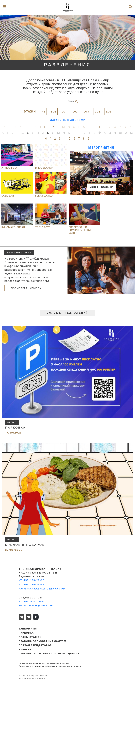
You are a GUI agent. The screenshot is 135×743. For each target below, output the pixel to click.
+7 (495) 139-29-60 (32, 580)
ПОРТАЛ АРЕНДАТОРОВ (35, 645)
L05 (108, 111)
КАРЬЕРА (25, 649)
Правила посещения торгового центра (49, 653)
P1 (43, 111)
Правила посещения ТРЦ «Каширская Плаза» (44, 663)
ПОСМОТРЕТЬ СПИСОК (26, 288)
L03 (86, 111)
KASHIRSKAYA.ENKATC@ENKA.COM (42, 588)
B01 (53, 111)
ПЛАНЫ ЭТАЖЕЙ (30, 637)
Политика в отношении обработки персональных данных (51, 666)
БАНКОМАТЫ (28, 628)
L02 (75, 111)
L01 (64, 111)
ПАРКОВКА (26, 632)
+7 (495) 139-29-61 (31, 584)
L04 (97, 111)
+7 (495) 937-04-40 (32, 601)
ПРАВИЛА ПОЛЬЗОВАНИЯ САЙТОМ (42, 641)
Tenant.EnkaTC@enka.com (36, 605)
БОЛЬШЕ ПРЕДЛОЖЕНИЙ (67, 313)
